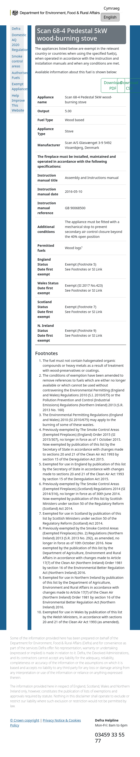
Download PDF (113, 85)
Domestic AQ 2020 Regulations (18, 42)
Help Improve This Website (18, 102)
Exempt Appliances (18, 86)
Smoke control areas (17, 61)
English (110, 17)
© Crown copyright (24, 720)
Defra (16, 28)
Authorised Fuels (18, 75)
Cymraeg (111, 8)
